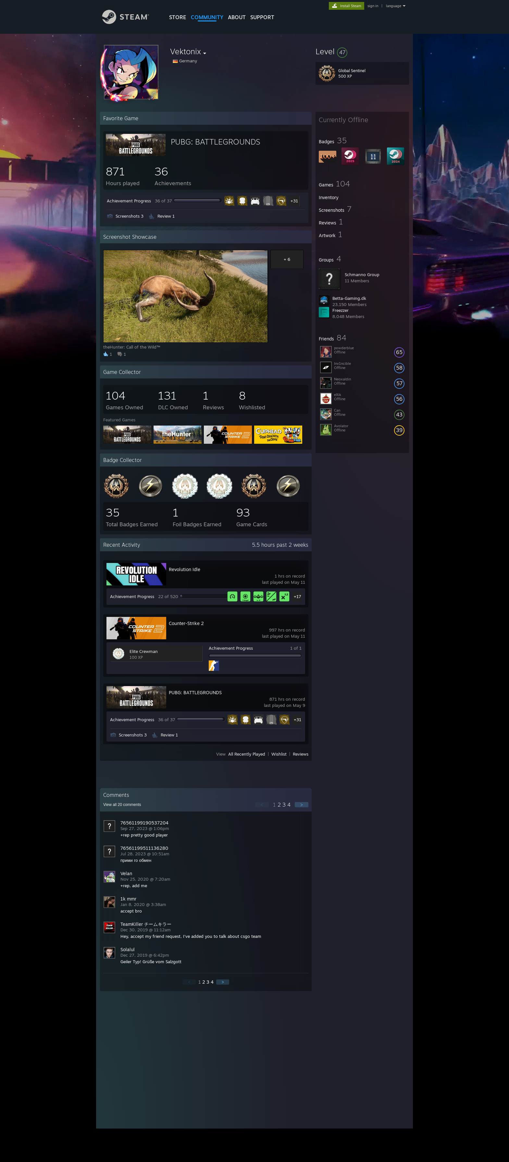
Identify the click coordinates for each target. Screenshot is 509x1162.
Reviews (300, 754)
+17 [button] (297, 596)
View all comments (122, 804)
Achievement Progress (129, 200)
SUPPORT (262, 17)
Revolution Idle (184, 569)
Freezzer (340, 310)
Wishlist (279, 754)
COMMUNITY (207, 17)
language (393, 6)
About (237, 17)
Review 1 (166, 216)
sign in (372, 6)
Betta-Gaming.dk (349, 298)
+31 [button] (294, 200)
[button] (362, 51)
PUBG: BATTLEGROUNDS (215, 142)
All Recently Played (246, 754)
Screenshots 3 (129, 216)
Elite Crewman (144, 651)
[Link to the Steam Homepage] (130, 22)
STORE (177, 17)
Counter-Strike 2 (186, 623)
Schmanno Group (362, 274)
